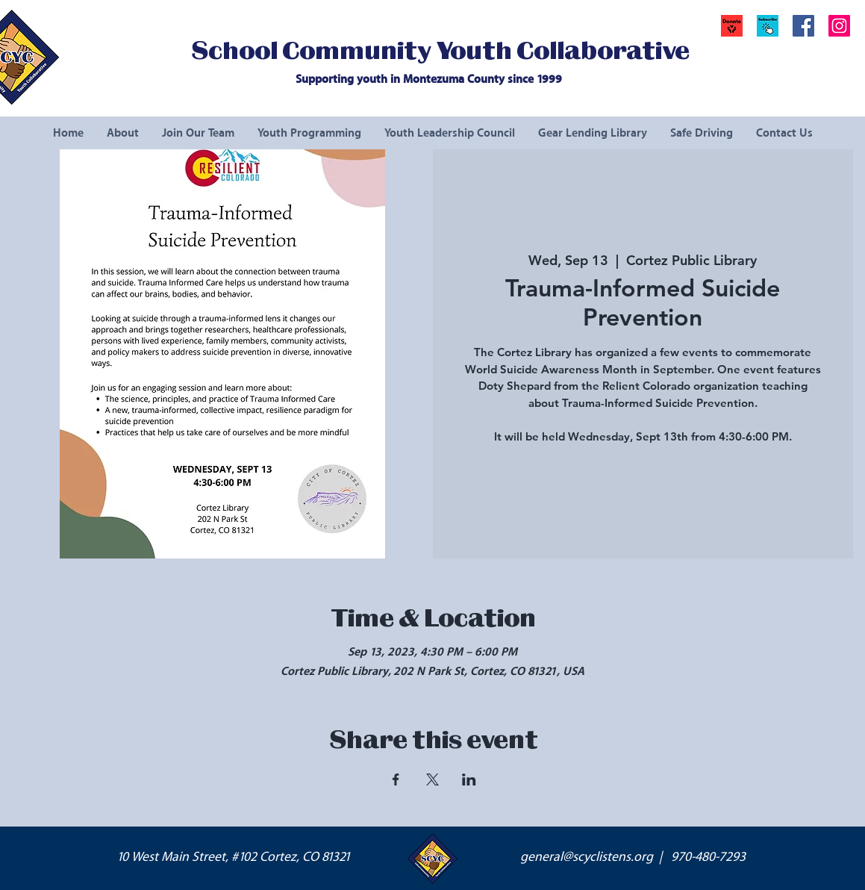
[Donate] (732, 26)
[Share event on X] (432, 779)
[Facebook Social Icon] (803, 26)
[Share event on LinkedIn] (469, 779)
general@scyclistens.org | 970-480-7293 (633, 857)
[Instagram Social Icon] (839, 26)
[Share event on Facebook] (396, 779)
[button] (767, 26)
